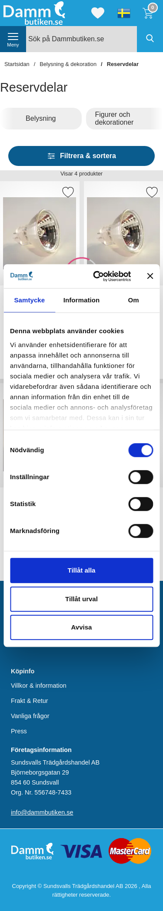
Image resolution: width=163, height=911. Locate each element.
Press (19, 731)
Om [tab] (133, 300)
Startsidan (17, 64)
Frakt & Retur (29, 700)
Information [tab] (81, 300)
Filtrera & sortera (81, 156)
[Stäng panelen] (150, 276)
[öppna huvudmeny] (13, 39)
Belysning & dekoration (68, 64)
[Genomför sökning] (150, 39)
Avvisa (81, 627)
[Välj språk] (124, 13)
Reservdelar (123, 64)
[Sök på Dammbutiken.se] (94, 39)
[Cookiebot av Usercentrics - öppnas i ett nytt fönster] (97, 276)
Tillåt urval (81, 599)
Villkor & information (39, 685)
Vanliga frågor (30, 715)
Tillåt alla (82, 570)
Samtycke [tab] (29, 300)
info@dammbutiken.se (42, 812)
